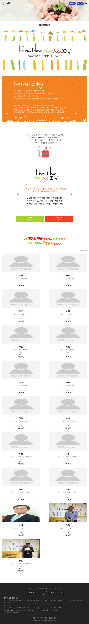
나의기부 (80, 3)
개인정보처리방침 (43, 588)
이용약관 (31, 588)
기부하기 (72, 3)
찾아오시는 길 (56, 588)
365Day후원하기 (59, 219)
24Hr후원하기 (30, 219)
